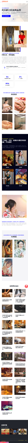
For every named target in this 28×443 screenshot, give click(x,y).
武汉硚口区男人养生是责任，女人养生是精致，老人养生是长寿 (7, 317)
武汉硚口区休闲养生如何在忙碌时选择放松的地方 (20, 365)
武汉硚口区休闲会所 (21, 440)
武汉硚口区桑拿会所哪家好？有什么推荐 (7, 398)
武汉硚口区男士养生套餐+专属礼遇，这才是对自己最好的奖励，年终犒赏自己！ (20, 382)
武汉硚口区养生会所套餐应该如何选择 (7, 381)
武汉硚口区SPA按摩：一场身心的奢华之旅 (20, 348)
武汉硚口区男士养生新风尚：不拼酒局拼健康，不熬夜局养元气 (7, 333)
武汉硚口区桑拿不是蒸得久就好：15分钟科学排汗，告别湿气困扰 (20, 301)
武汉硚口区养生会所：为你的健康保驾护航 (20, 332)
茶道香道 (7, 167)
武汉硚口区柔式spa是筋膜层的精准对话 (7, 301)
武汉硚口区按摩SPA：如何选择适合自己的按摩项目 (7, 364)
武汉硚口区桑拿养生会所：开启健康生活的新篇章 (7, 349)
